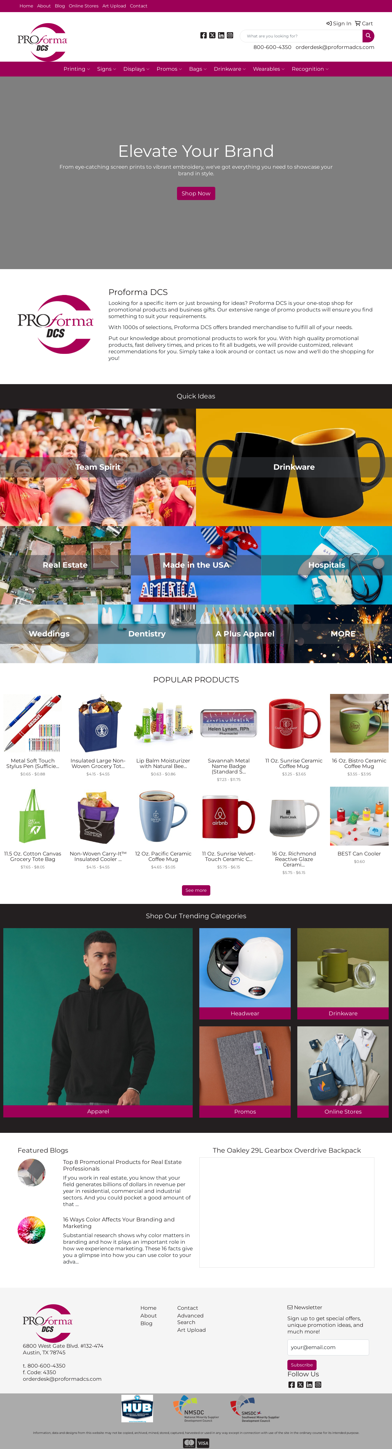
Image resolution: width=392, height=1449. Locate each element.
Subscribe (302, 1365)
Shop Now (196, 193)
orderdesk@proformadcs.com (335, 47)
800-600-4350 (273, 47)
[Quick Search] (301, 36)
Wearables (269, 69)
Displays (136, 69)
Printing (77, 69)
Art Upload (114, 6)
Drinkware (230, 69)
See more (196, 890)
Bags (198, 69)
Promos (169, 69)
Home (26, 6)
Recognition (310, 69)
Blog (60, 6)
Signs (106, 69)
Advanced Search (190, 1319)
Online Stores (84, 6)
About (44, 6)
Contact (139, 6)
